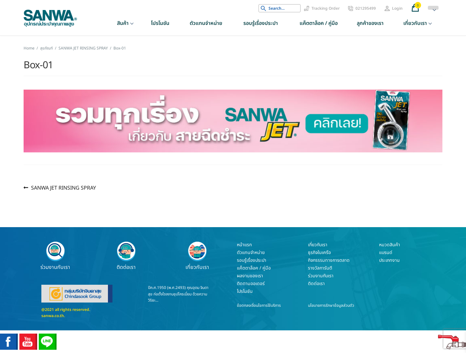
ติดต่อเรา (126, 256)
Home (29, 48)
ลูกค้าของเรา (370, 23)
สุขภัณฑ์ (46, 48)
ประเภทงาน (389, 260)
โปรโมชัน (160, 23)
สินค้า (123, 23)
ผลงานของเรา (250, 275)
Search (263, 8)
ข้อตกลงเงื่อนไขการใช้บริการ (259, 305)
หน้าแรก (244, 244)
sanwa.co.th (52, 316)
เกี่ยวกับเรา (415, 23)
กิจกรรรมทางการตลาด (329, 260)
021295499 (365, 8)
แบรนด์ (385, 252)
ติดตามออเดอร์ (251, 283)
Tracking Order (326, 8)
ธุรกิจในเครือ (319, 252)
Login (397, 8)
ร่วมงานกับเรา (55, 256)
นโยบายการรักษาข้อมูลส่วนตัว (331, 305)
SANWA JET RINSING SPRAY (83, 48)
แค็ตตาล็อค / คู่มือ (319, 23)
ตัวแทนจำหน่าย (206, 23)
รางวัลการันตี (320, 268)
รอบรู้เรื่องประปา (260, 23)
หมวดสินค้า (389, 244)
